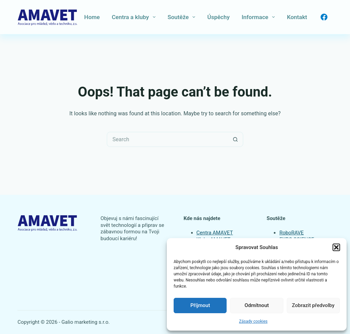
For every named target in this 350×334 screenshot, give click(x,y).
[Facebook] (324, 17)
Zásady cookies (253, 321)
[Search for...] (167, 139)
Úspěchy (218, 17)
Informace (260, 17)
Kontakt (297, 17)
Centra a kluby (135, 17)
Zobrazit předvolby (313, 305)
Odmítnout (257, 305)
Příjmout (200, 305)
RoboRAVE (291, 233)
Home (92, 17)
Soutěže (182, 17)
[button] (336, 247)
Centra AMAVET (215, 233)
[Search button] (235, 139)
